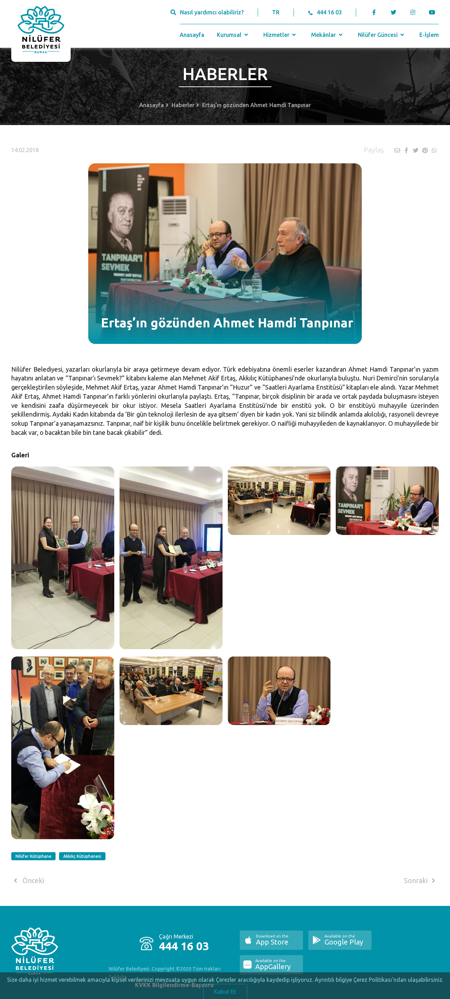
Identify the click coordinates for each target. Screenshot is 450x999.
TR (275, 12)
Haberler (183, 105)
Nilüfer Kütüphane (33, 856)
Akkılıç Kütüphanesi (82, 856)
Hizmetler (280, 35)
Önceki (27, 880)
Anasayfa (192, 35)
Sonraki (421, 880)
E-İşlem (429, 35)
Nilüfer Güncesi (382, 35)
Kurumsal (233, 35)
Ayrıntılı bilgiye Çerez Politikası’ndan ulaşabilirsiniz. (379, 982)
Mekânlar (327, 35)
